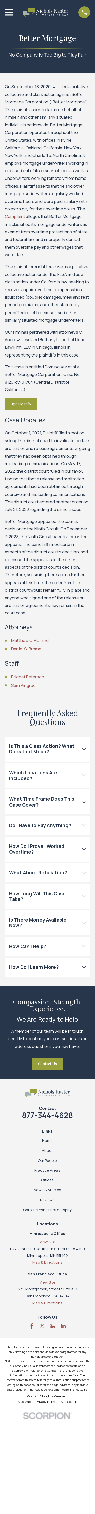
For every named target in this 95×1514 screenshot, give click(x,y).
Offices (47, 1180)
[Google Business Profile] (52, 1326)
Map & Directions (47, 1262)
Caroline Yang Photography (47, 1209)
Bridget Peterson (27, 677)
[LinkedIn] (63, 1326)
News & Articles (47, 1189)
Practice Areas (47, 1170)
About (47, 1150)
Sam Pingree (23, 685)
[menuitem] (24, 1402)
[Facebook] (31, 1326)
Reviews (47, 1200)
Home (47, 1140)
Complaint (15, 216)
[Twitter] (42, 1326)
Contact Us (47, 1063)
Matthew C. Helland (30, 640)
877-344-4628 (47, 1115)
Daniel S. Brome (26, 649)
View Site (47, 1241)
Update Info (20, 403)
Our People (47, 1160)
